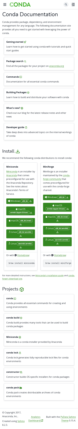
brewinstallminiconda (22, 263)
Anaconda (11, 175)
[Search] (66, 4)
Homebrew (23, 255)
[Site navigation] (4, 4)
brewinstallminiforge (58, 263)
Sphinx (21, 421)
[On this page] (73, 4)
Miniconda (11, 171)
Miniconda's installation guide (49, 275)
